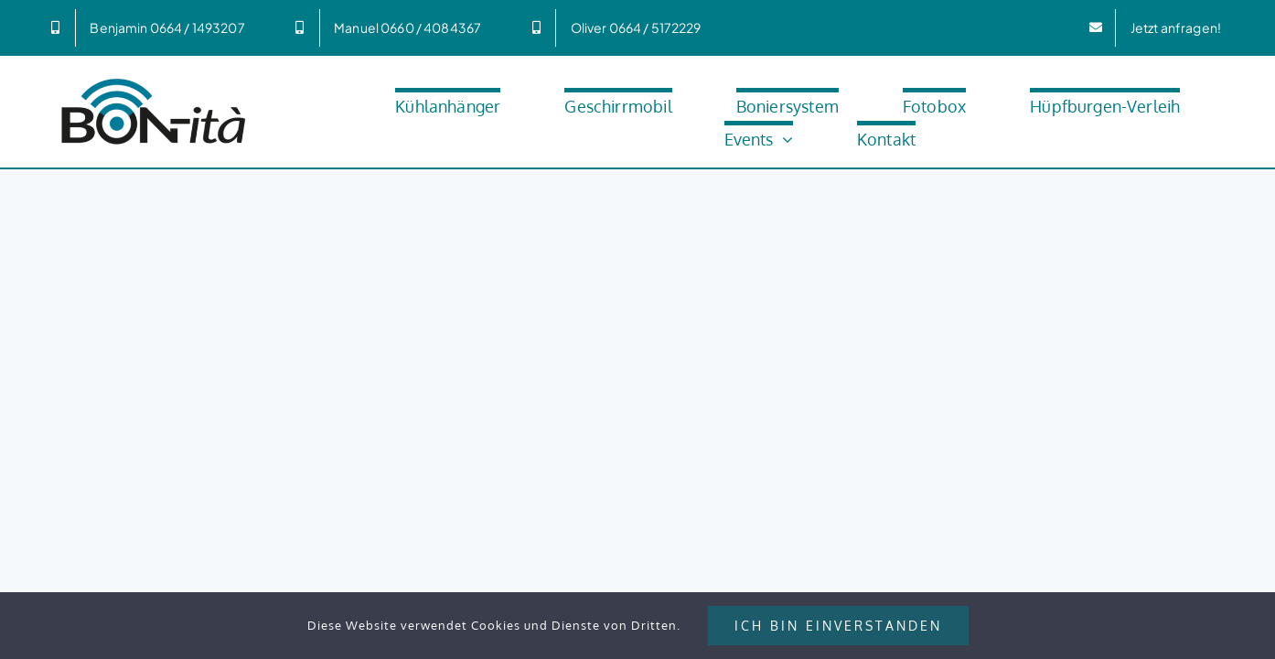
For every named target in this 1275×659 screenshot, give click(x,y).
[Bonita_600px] (153, 80)
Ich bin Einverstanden (838, 625)
